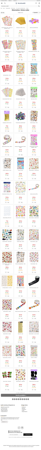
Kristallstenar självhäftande (20, 122)
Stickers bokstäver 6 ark (20, 287)
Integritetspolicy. (29, 437)
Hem (1, 8)
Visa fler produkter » (21, 395)
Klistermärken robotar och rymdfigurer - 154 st (20, 52)
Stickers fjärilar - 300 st (34, 122)
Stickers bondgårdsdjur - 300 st (20, 263)
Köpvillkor (23, 408)
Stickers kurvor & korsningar (34, 381)
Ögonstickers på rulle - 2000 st (7, 146)
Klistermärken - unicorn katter (34, 333)
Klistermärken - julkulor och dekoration (7, 264)
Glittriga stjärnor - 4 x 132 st (7, 287)
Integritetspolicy (24, 411)
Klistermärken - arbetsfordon (34, 217)
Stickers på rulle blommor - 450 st (33, 311)
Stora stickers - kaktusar (7, 381)
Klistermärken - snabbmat (20, 381)
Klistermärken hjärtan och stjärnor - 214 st (7, 52)
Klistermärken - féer (34, 263)
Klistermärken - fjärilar (7, 311)
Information (38, 0)
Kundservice (24, 407)
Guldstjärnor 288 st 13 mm (20, 27)
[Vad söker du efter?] (20, 6)
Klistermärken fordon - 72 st (20, 75)
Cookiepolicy (24, 409)
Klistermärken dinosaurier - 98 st (34, 51)
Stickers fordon (20, 170)
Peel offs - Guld (20, 333)
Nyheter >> (10, 0)
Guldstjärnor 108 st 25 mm (7, 122)
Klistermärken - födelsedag (20, 217)
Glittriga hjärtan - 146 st (7, 75)
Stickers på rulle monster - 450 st (20, 311)
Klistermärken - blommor (7, 357)
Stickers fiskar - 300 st (20, 241)
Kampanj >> (15, 0)
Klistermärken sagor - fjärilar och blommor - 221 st (7, 28)
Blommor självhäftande (34, 27)
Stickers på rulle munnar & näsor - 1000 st (20, 147)
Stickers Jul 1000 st (34, 357)
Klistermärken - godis (33, 241)
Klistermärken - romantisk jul (34, 170)
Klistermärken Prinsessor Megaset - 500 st (34, 147)
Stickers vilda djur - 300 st (7, 170)
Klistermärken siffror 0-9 (7, 217)
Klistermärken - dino (20, 357)
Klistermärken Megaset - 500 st (34, 75)
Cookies (23, 410)
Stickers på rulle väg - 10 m (34, 287)
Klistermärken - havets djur (7, 241)
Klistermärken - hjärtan (7, 333)
